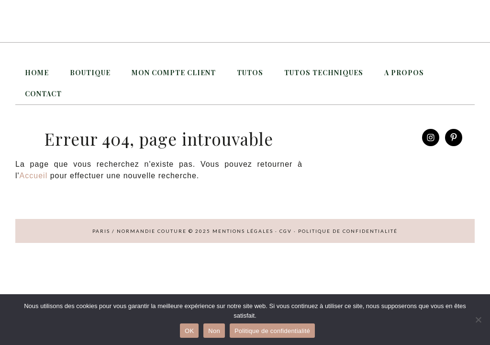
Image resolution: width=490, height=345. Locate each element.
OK (189, 330)
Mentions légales (242, 231)
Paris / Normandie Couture (245, 21)
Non (214, 330)
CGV (285, 231)
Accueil (34, 176)
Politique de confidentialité (348, 231)
